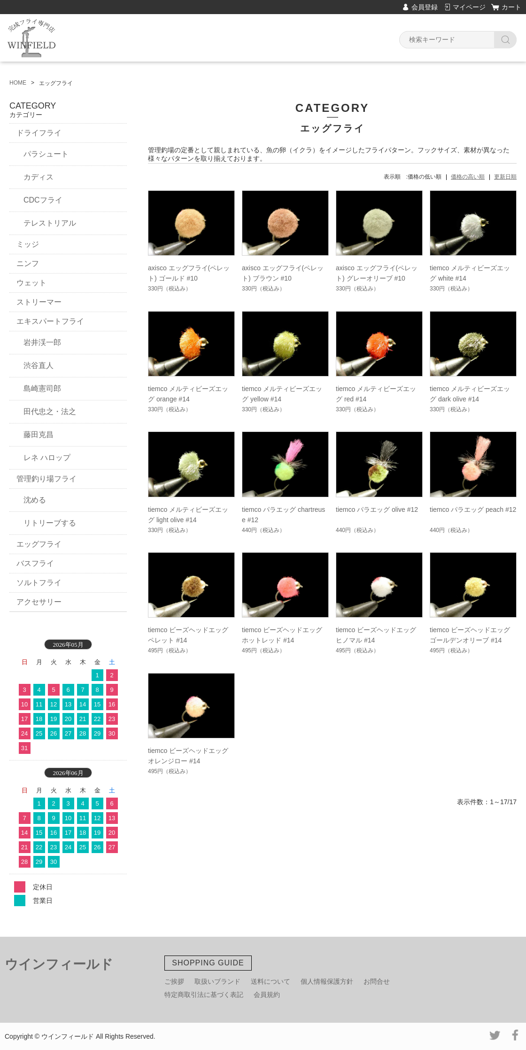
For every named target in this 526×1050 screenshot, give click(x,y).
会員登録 (424, 7)
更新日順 (505, 176)
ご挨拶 (174, 981)
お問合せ (377, 981)
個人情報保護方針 (327, 981)
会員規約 (267, 994)
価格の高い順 (468, 176)
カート (511, 7)
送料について (270, 981)
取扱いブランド (217, 981)
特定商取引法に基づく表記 (203, 994)
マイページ (469, 7)
